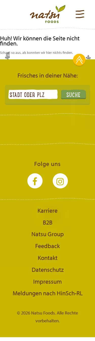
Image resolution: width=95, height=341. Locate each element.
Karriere (47, 210)
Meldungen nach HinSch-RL (48, 293)
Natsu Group (47, 234)
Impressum (47, 281)
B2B (47, 222)
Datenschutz (48, 269)
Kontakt (48, 257)
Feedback (47, 246)
